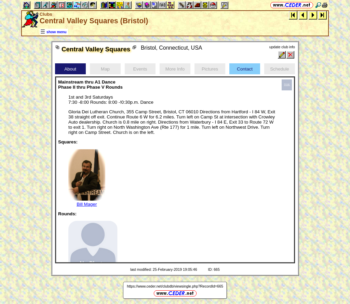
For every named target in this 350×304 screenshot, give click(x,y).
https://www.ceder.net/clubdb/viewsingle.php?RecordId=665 (175, 286)
